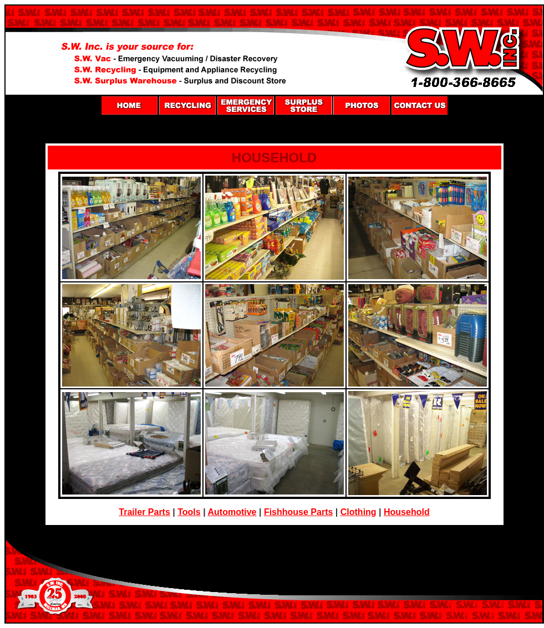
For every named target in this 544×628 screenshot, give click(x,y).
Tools (188, 512)
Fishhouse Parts (298, 512)
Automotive (232, 512)
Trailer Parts (144, 512)
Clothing (358, 512)
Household (407, 512)
